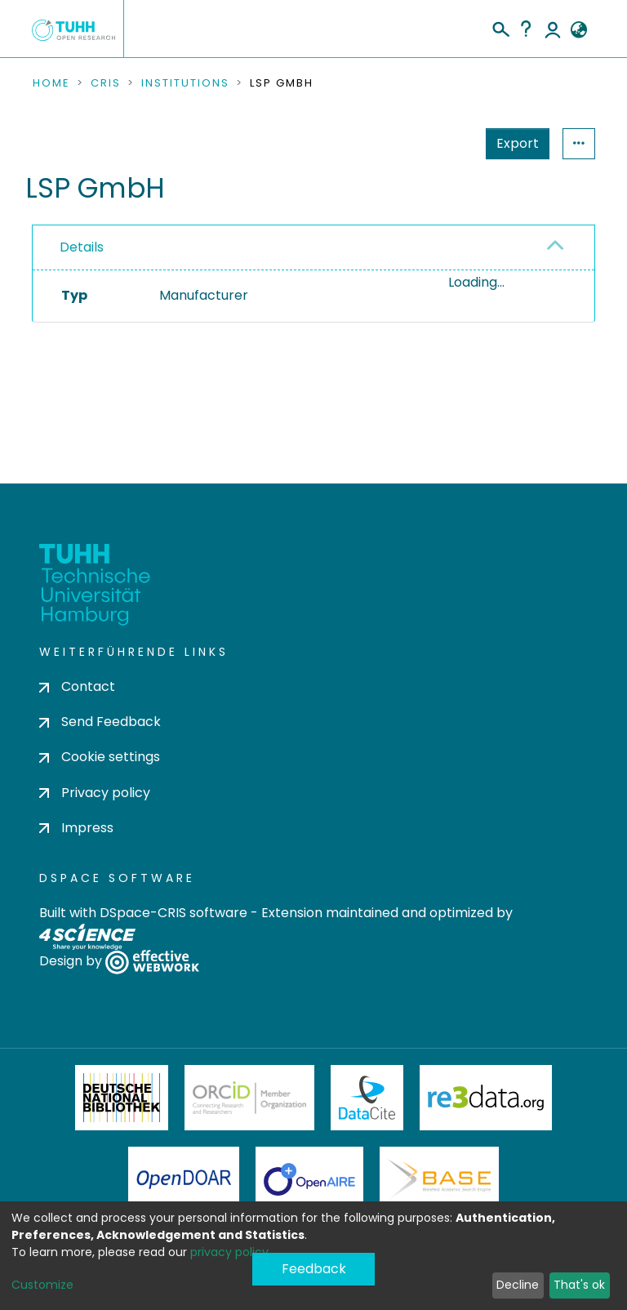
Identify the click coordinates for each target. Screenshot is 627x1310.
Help (525, 28)
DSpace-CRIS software (173, 912)
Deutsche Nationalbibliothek (121, 1097)
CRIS (106, 83)
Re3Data (486, 1097)
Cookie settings (99, 756)
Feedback (314, 1268)
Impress (76, 827)
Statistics (512, 143)
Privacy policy (94, 792)
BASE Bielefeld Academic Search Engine (439, 1179)
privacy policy (229, 1252)
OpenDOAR (183, 1179)
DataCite (367, 1098)
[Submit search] (500, 27)
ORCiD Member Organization (250, 1097)
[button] (578, 30)
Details (82, 247)
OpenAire (309, 1179)
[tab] (313, 247)
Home (51, 83)
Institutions (185, 83)
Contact (77, 686)
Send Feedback (100, 721)
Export (437, 143)
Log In (552, 28)
